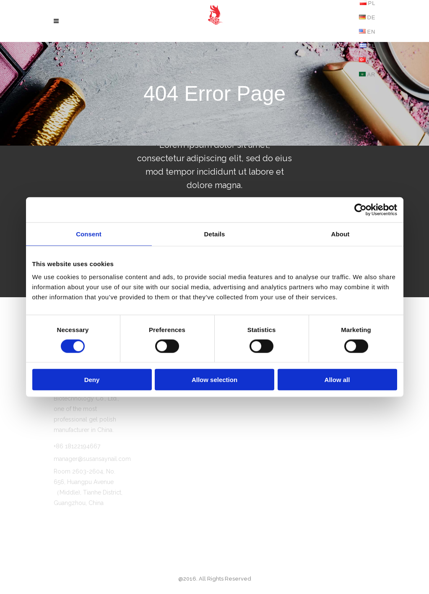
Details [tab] (214, 233)
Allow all (337, 379)
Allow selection (214, 379)
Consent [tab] (88, 233)
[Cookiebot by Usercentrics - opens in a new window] (360, 209)
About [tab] (340, 233)
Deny (92, 379)
